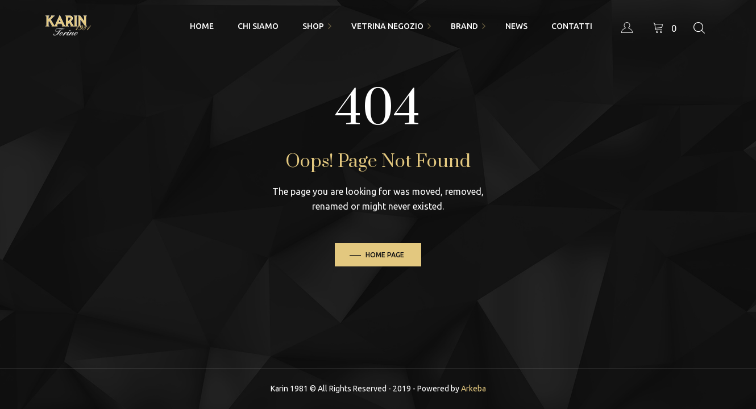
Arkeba (473, 388)
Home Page (384, 254)
